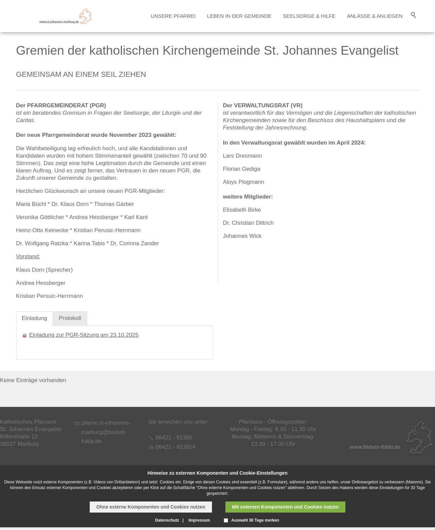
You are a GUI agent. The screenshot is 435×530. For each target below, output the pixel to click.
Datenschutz (167, 520)
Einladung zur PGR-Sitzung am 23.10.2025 (84, 335)
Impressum (199, 520)
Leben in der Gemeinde (239, 16)
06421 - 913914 (175, 447)
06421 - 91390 (174, 437)
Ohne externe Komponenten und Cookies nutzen (150, 507)
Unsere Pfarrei (173, 16)
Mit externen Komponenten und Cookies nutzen (285, 507)
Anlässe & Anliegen (375, 16)
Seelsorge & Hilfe (309, 16)
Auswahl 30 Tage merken (255, 520)
